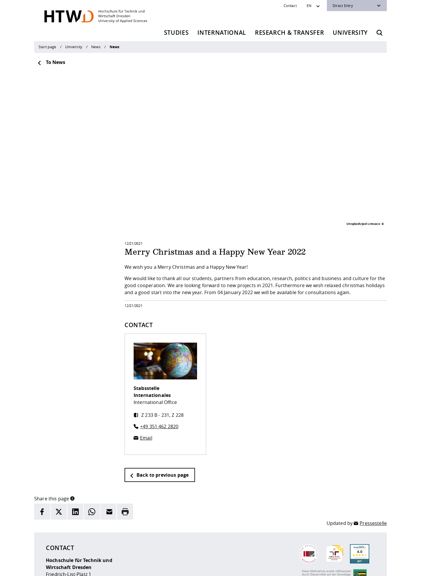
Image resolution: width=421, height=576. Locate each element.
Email (146, 365)
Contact (290, 5)
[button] (72, 425)
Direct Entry (343, 5)
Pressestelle (373, 450)
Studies (176, 33)
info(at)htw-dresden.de (87, 543)
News (96, 46)
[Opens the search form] (379, 33)
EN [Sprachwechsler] (309, 5)
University (350, 33)
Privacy (174, 567)
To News (51, 62)
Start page (47, 46)
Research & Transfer (289, 33)
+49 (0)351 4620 (73, 536)
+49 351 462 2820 (159, 354)
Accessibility (199, 567)
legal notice (150, 567)
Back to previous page (159, 402)
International (221, 33)
